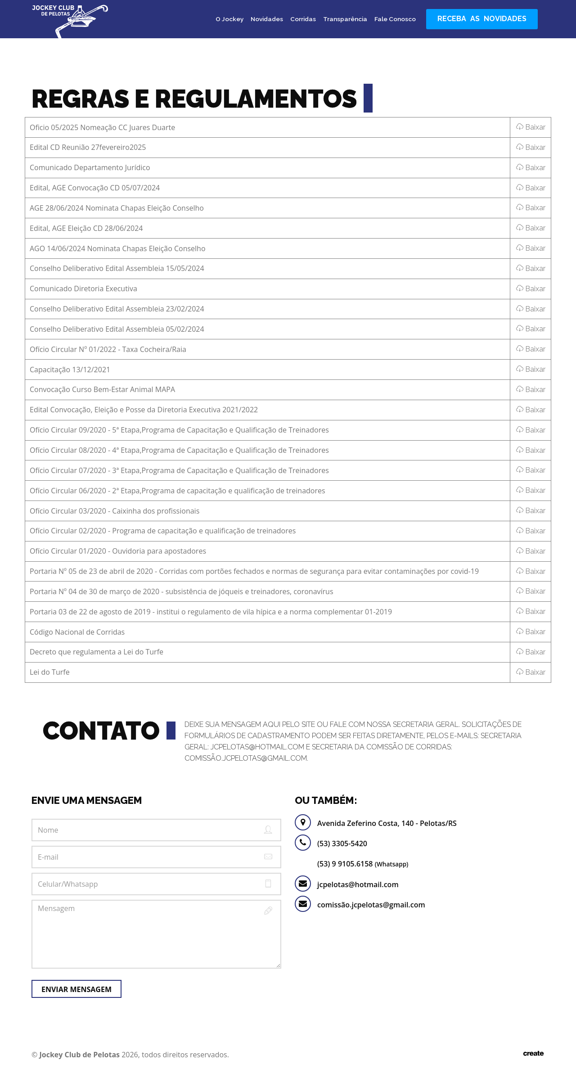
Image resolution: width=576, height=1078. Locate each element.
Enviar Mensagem (76, 989)
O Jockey (229, 19)
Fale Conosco (395, 19)
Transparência (345, 19)
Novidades (267, 19)
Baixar (530, 127)
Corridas (303, 19)
